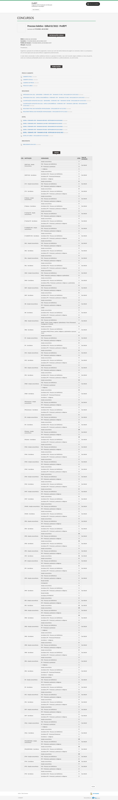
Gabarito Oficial (30, 79)
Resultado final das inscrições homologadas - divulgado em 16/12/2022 (47, 108)
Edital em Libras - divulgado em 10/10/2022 (38, 135)
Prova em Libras (30, 85)
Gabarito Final (30, 76)
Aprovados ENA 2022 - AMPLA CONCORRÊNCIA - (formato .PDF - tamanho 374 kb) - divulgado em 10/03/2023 (56, 97)
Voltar (93, 786)
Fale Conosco (36, 9)
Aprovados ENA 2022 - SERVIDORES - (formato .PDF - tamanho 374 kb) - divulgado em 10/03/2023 (53, 94)
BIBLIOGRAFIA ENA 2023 (32, 144)
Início (19, 793)
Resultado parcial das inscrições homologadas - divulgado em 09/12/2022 (47, 111)
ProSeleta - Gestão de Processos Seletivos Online (96, 798)
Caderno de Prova (31, 82)
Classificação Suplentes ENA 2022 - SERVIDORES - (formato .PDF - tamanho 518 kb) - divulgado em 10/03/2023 (57, 100)
